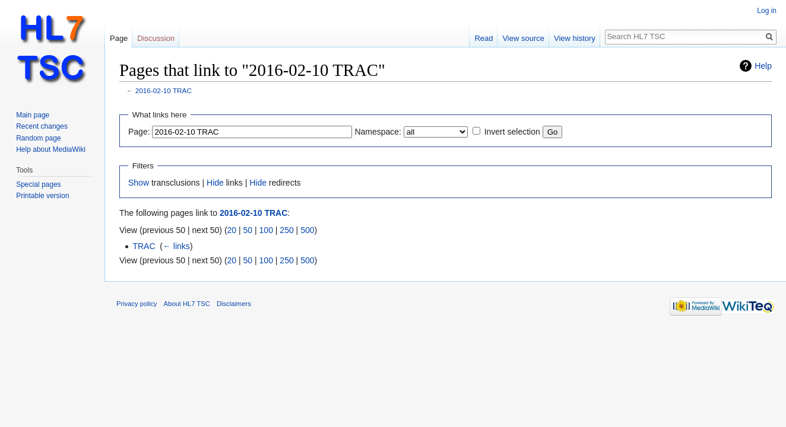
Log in (767, 11)
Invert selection (512, 131)
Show (138, 182)
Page (119, 38)
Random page (38, 138)
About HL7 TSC (187, 303)
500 (307, 230)
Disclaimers (234, 303)
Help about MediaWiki (50, 149)
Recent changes (42, 126)
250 (286, 230)
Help (763, 66)
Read (483, 38)
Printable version (42, 196)
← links (176, 246)
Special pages (38, 184)
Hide (215, 182)
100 (266, 230)
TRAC (143, 246)
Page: (139, 131)
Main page (32, 115)
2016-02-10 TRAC (163, 90)
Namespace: (377, 131)
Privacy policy (136, 303)
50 (248, 230)
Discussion (156, 38)
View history (574, 38)
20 (232, 230)
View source (523, 38)
